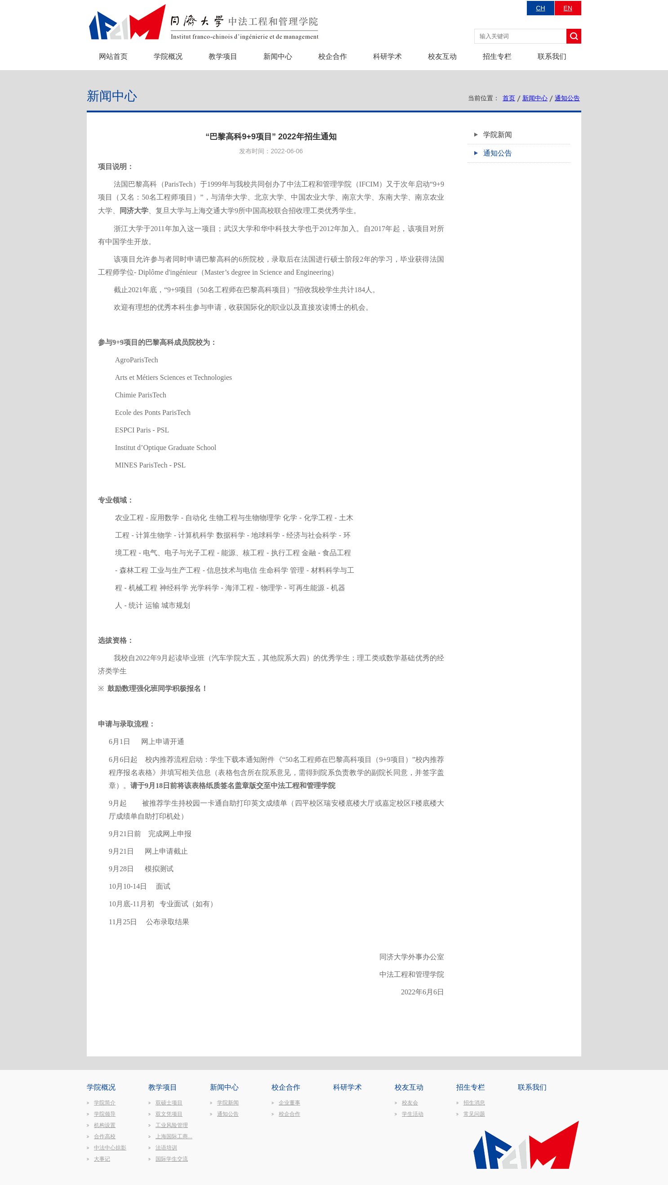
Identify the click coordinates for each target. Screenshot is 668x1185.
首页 (509, 98)
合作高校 (105, 1136)
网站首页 (113, 56)
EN (568, 8)
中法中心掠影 (110, 1148)
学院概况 (168, 56)
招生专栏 (497, 56)
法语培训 (166, 1148)
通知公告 (567, 98)
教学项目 (223, 56)
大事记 (102, 1159)
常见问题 (474, 1114)
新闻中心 (277, 56)
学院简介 (105, 1103)
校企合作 (332, 56)
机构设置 (105, 1125)
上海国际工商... (174, 1136)
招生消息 (474, 1103)
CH (540, 8)
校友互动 (442, 56)
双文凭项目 (169, 1114)
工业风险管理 (172, 1125)
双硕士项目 (169, 1103)
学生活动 (412, 1114)
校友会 (410, 1103)
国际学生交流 (172, 1159)
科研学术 (387, 56)
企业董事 (289, 1103)
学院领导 (105, 1114)
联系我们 (552, 56)
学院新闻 (497, 134)
